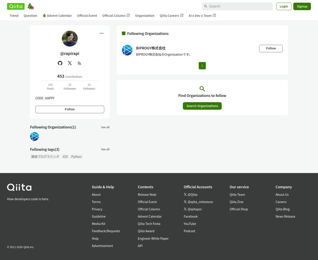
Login (284, 6)
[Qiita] (16, 6)
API (140, 245)
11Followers (89, 86)
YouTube (190, 223)
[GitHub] (60, 63)
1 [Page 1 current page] (202, 65)
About (96, 194)
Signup (302, 6)
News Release (285, 216)
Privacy (97, 209)
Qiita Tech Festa (149, 223)
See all (105, 127)
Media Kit (98, 223)
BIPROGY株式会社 (151, 48)
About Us (282, 194)
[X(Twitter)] (70, 63)
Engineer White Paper (153, 238)
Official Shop (239, 209)
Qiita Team (237, 194)
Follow (70, 109)
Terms (96, 202)
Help (95, 238)
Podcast (189, 231)
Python (76, 156)
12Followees (70, 86)
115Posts (50, 86)
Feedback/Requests (106, 231)
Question (30, 15)
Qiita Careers (172, 15)
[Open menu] (101, 33)
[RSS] (79, 63)
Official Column (116, 15)
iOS (65, 156)
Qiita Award (146, 231)
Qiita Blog (283, 209)
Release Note (147, 194)
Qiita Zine (237, 202)
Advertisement (102, 245)
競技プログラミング (45, 156)
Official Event (87, 15)
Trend (14, 15)
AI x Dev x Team (202, 15)
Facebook (191, 216)
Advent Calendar (57, 15)
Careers (281, 202)
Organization (144, 15)
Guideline (99, 216)
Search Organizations (202, 106)
